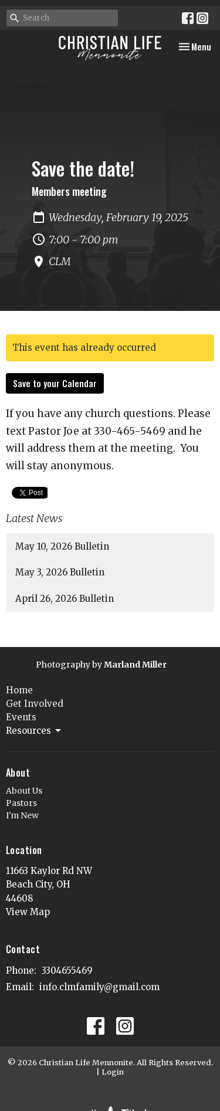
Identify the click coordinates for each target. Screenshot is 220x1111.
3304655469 (67, 970)
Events (21, 717)
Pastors (21, 803)
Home (19, 690)
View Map (28, 911)
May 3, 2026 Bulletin (59, 572)
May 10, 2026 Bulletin (62, 546)
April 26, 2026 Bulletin (64, 598)
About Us (24, 790)
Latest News (34, 518)
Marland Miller (135, 664)
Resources (34, 731)
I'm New (22, 815)
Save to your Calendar (55, 383)
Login (112, 1072)
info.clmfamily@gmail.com (99, 987)
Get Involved (34, 703)
